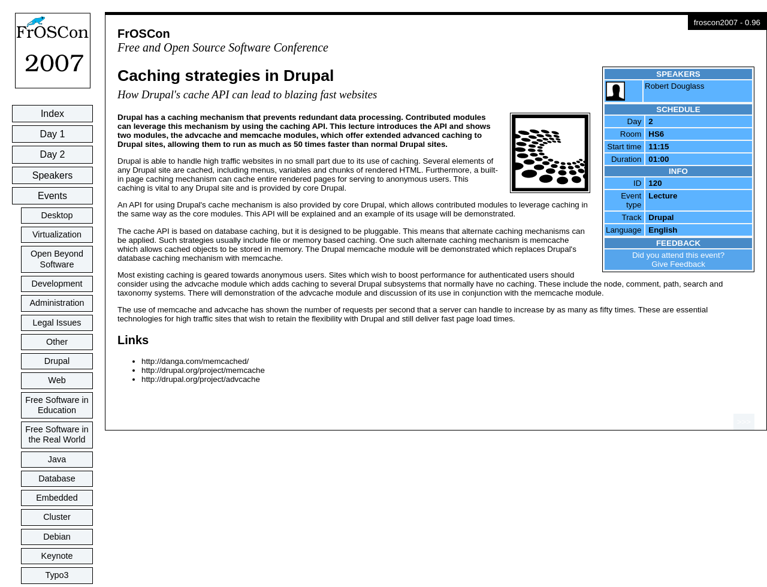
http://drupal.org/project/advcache (200, 379)
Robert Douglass (674, 86)
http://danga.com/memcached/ (195, 361)
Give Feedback (678, 264)
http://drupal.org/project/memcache (203, 370)
